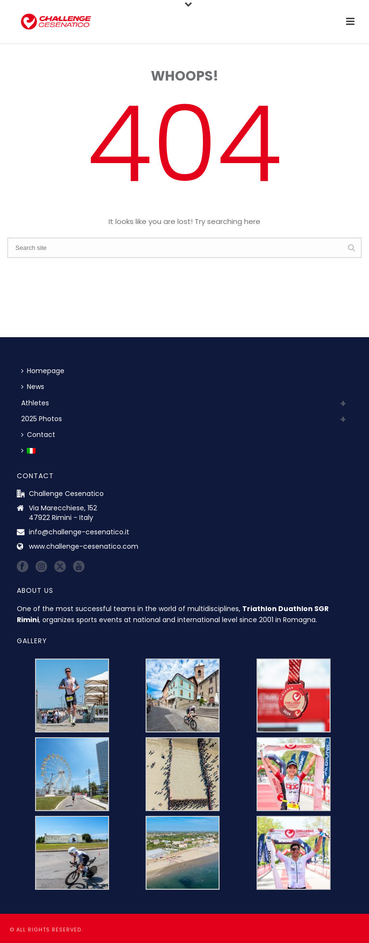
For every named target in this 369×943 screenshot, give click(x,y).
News (32, 386)
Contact (38, 434)
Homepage (42, 371)
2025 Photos (41, 419)
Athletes (35, 403)
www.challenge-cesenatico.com (83, 546)
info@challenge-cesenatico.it (79, 532)
